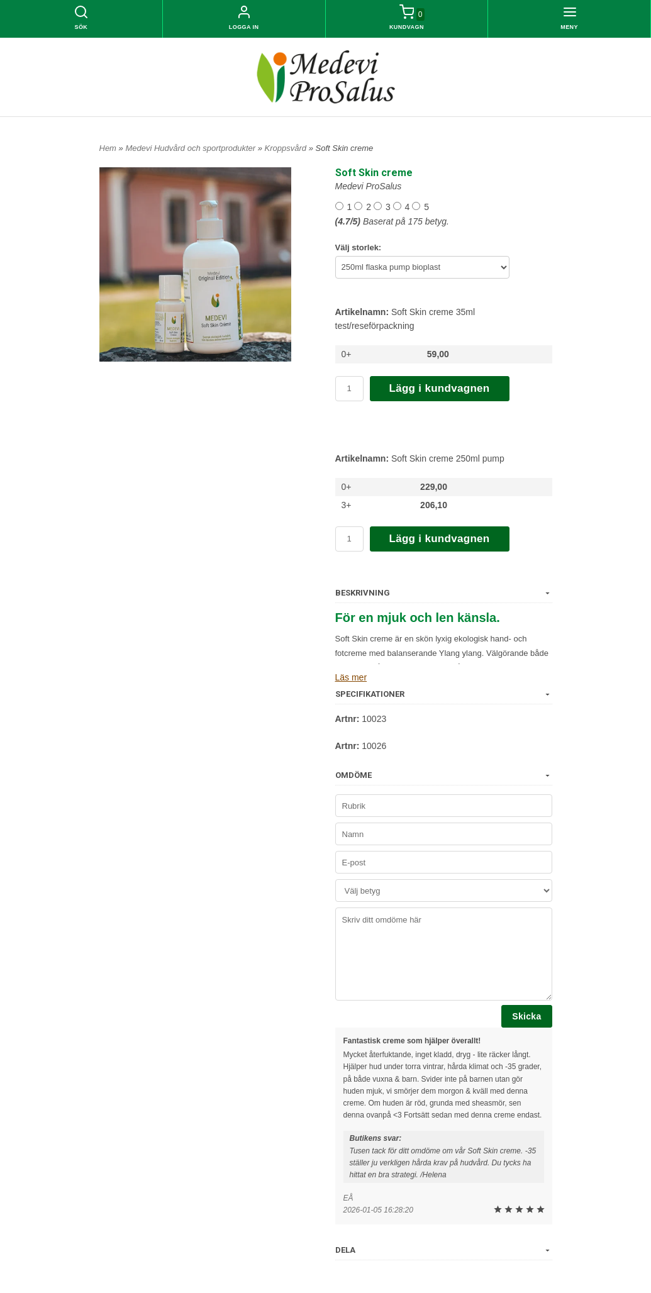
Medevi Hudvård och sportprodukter (191, 148)
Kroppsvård (287, 148)
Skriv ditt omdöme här (443, 954)
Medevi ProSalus (368, 186)
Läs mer (351, 677)
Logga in (244, 27)
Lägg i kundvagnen (439, 388)
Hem (107, 148)
